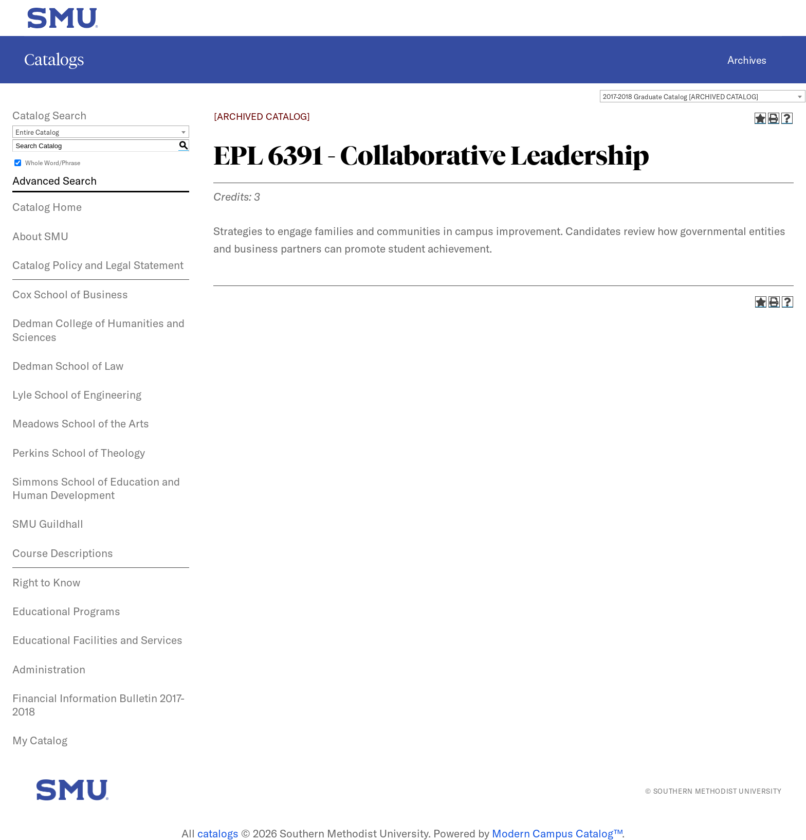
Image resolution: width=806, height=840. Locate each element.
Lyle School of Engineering (76, 394)
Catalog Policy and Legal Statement (98, 265)
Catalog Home (47, 206)
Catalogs (54, 59)
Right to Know (46, 582)
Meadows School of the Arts (80, 423)
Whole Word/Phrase (52, 163)
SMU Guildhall (47, 523)
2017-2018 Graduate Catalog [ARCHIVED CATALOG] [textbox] (680, 97)
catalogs (218, 833)
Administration (48, 669)
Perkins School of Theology (78, 452)
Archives (746, 59)
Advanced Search (54, 180)
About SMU (40, 236)
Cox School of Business (70, 294)
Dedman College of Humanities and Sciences (98, 329)
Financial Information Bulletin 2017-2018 (98, 704)
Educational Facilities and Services (97, 640)
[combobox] (702, 96)
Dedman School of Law (67, 365)
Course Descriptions (62, 553)
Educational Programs (66, 611)
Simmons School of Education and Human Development (96, 488)
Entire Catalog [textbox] (37, 132)
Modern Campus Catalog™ (557, 833)
